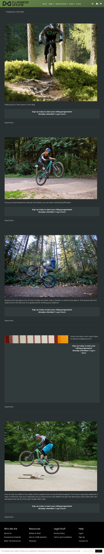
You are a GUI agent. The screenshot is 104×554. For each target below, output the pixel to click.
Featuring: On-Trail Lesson (23, 19)
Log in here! (61, 114)
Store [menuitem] (71, 4)
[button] (53, 4)
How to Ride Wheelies (20, 231)
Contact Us (83, 541)
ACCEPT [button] (98, 551)
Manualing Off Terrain (20, 133)
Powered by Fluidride (12, 537)
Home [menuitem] (44, 4)
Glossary (32, 541)
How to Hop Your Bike (20, 417)
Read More (9, 123)
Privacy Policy (59, 533)
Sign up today (38, 112)
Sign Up (82, 537)
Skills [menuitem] (50, 4)
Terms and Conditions (63, 537)
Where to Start (35, 533)
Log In (81, 533)
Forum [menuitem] (78, 4)
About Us (7, 533)
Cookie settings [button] (88, 551)
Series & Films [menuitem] (61, 4)
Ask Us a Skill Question (38, 537)
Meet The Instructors (12, 541)
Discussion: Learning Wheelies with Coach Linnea (39, 331)
